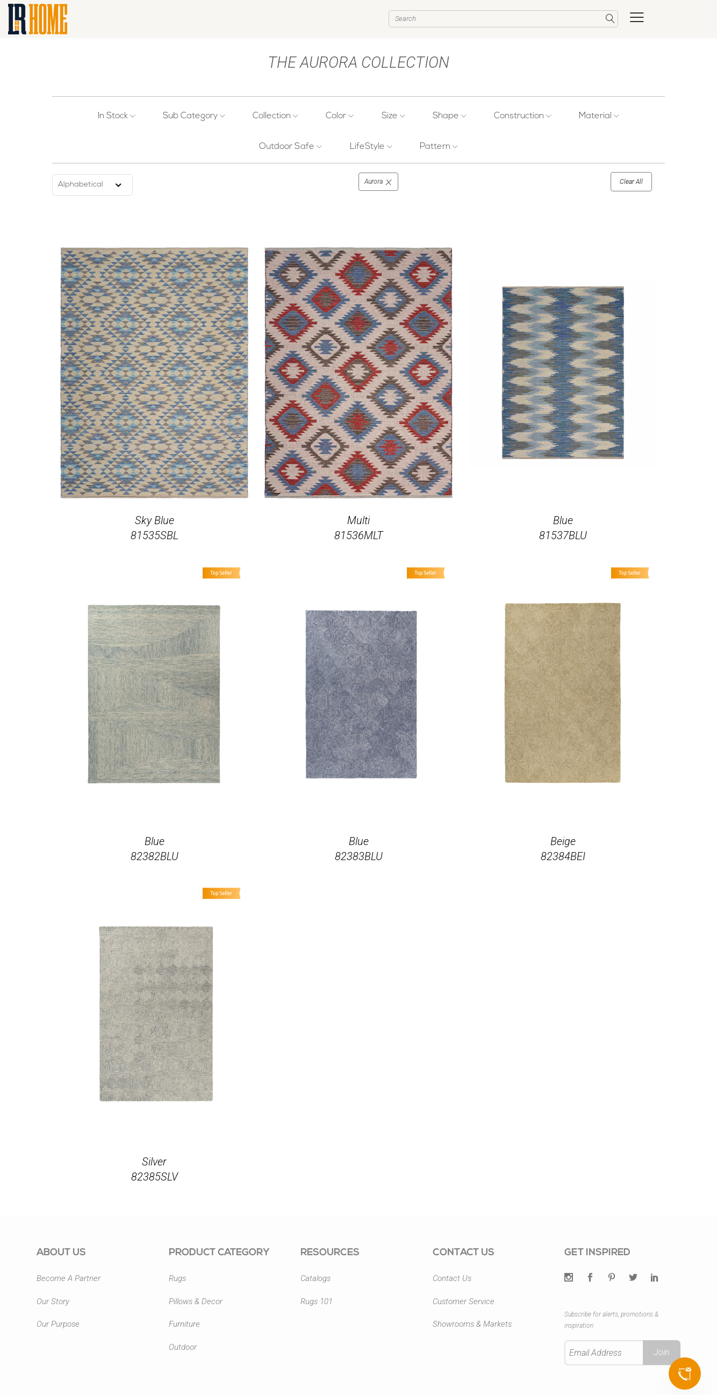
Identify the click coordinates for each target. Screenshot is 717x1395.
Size (393, 116)
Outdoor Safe (291, 146)
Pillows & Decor (196, 1301)
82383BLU (359, 856)
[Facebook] (590, 1278)
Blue (563, 520)
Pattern (438, 146)
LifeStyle (371, 146)
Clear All (631, 181)
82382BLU (154, 856)
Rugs (177, 1278)
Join (662, 1352)
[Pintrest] (611, 1278)
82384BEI (563, 856)
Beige (563, 841)
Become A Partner (69, 1278)
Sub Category (194, 116)
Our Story (53, 1301)
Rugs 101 (316, 1301)
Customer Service (463, 1301)
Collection (276, 116)
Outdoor (183, 1347)
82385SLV (154, 1176)
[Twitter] (568, 1278)
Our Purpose (58, 1324)
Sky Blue (154, 520)
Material (598, 116)
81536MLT (358, 535)
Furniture (184, 1324)
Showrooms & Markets (472, 1324)
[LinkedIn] (654, 1278)
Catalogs (315, 1278)
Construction (522, 116)
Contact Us (452, 1278)
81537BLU (563, 535)
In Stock (117, 116)
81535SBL (154, 535)
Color (340, 116)
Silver (154, 1161)
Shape (449, 116)
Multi (358, 520)
